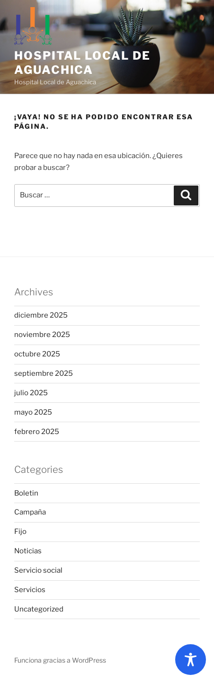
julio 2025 (31, 393)
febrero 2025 (36, 431)
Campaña (30, 512)
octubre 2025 (37, 354)
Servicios (29, 589)
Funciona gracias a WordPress (60, 660)
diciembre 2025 (41, 315)
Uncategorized (38, 609)
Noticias (28, 551)
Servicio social (38, 570)
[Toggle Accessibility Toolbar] (190, 659)
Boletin (26, 493)
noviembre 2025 (42, 334)
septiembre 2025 (43, 373)
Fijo (20, 531)
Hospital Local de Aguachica (82, 63)
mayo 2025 (33, 412)
